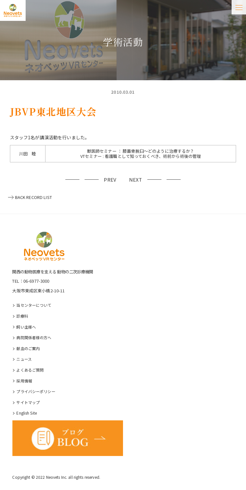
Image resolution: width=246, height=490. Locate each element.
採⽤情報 (24, 380)
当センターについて (33, 305)
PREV (110, 179)
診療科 (22, 316)
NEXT (135, 179)
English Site (26, 413)
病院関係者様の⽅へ (33, 337)
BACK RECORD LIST (33, 197)
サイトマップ (28, 402)
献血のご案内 (28, 348)
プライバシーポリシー (35, 391)
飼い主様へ (26, 327)
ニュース (24, 359)
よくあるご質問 (30, 370)
